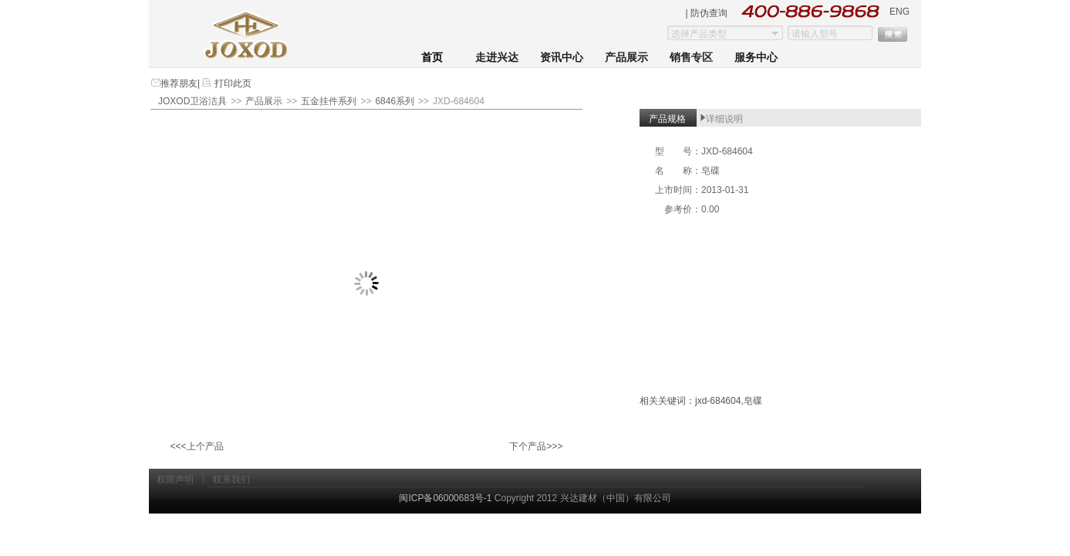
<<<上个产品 (196, 446)
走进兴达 (496, 57)
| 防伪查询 (706, 13)
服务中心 (756, 57)
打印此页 (231, 83)
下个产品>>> (535, 446)
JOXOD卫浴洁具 (192, 101)
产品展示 (626, 57)
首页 (432, 57)
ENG (899, 11)
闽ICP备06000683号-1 (445, 498)
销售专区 (691, 57)
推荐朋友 (178, 83)
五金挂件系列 (328, 101)
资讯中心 (561, 57)
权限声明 (175, 479)
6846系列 (394, 101)
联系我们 (231, 479)
